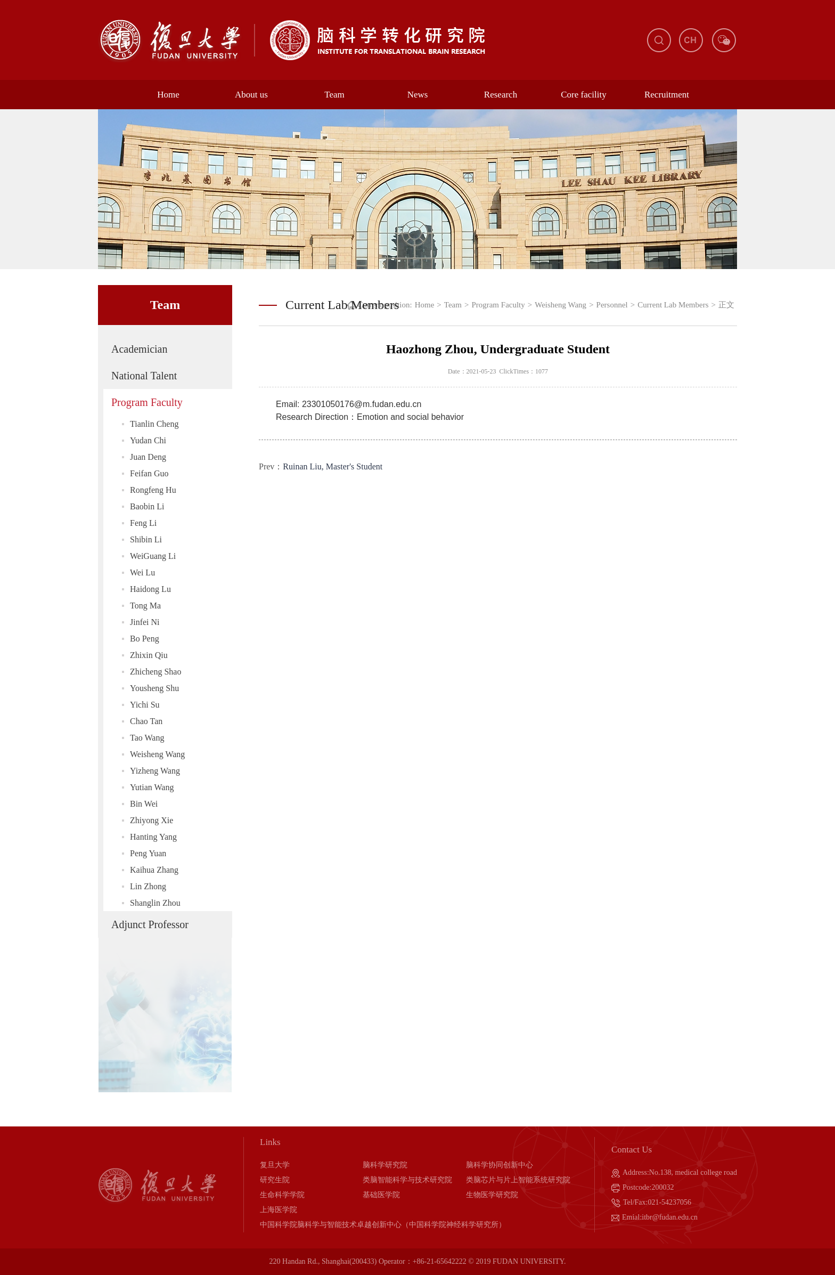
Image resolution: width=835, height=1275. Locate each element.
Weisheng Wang (157, 754)
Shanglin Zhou (155, 902)
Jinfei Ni (145, 622)
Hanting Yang (153, 836)
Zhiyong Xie (151, 820)
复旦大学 (275, 1165)
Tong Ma (145, 605)
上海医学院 (278, 1210)
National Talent (144, 375)
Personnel (612, 305)
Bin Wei (144, 803)
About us (251, 95)
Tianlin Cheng (154, 423)
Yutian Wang (152, 787)
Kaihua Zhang (154, 869)
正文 (726, 305)
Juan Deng (148, 456)
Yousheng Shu (154, 688)
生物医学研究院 (492, 1195)
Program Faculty (147, 402)
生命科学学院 (282, 1195)
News (417, 95)
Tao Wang (147, 737)
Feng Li (143, 522)
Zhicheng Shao (155, 671)
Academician (139, 349)
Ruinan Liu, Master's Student (332, 466)
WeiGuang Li (153, 556)
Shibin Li (146, 539)
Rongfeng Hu (153, 489)
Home (168, 95)
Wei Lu (142, 572)
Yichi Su (145, 704)
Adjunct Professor (150, 924)
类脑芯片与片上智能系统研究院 (518, 1180)
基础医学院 (381, 1195)
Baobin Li (147, 506)
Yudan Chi (148, 440)
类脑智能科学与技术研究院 (407, 1180)
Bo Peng (144, 638)
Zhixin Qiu (149, 655)
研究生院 (275, 1180)
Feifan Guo (149, 473)
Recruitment (666, 95)
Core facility (583, 95)
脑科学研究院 (385, 1165)
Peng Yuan (148, 853)
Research (500, 95)
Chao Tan (146, 721)
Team (334, 95)
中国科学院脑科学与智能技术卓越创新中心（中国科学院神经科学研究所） (383, 1225)
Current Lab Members (672, 305)
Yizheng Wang (155, 770)
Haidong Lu (150, 589)
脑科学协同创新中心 (499, 1165)
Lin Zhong (148, 886)
